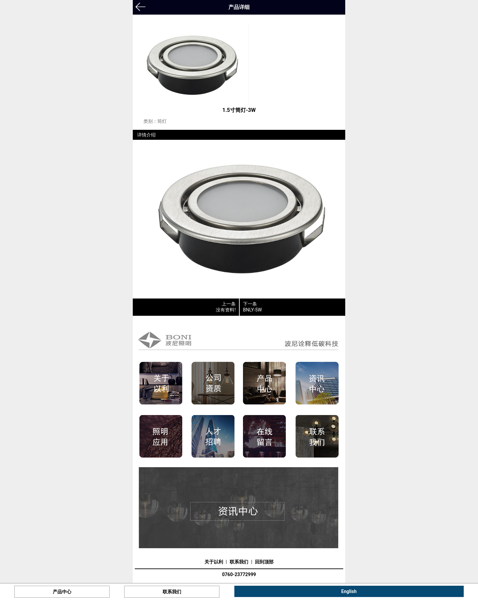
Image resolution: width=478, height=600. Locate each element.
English (349, 591)
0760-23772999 (239, 574)
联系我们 (239, 561)
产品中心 (62, 591)
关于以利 (213, 561)
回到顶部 (264, 561)
